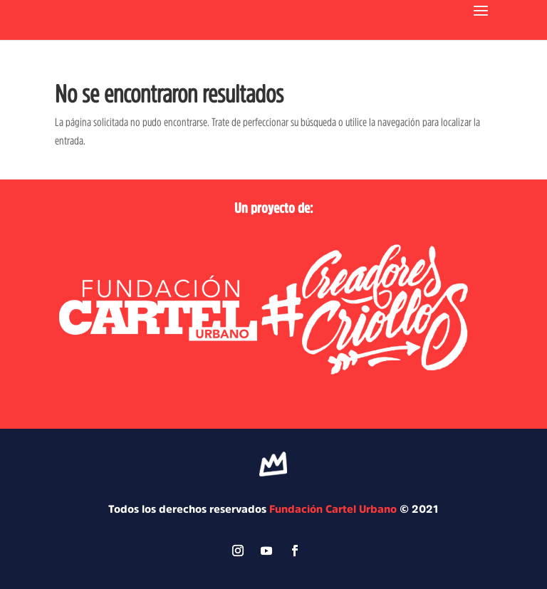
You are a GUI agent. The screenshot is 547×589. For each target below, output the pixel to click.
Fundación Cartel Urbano (333, 509)
